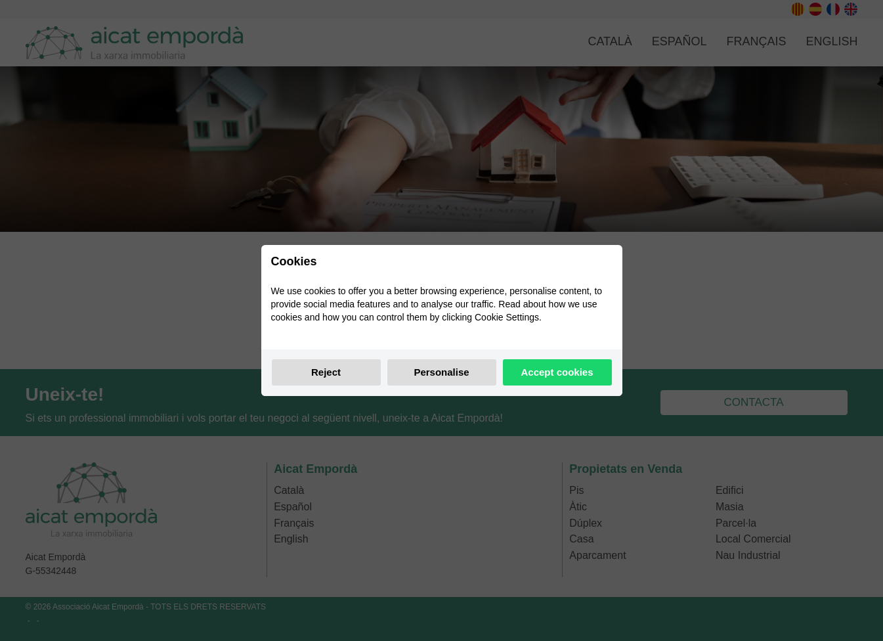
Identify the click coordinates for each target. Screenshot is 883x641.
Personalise (441, 372)
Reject (326, 372)
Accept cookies (557, 372)
